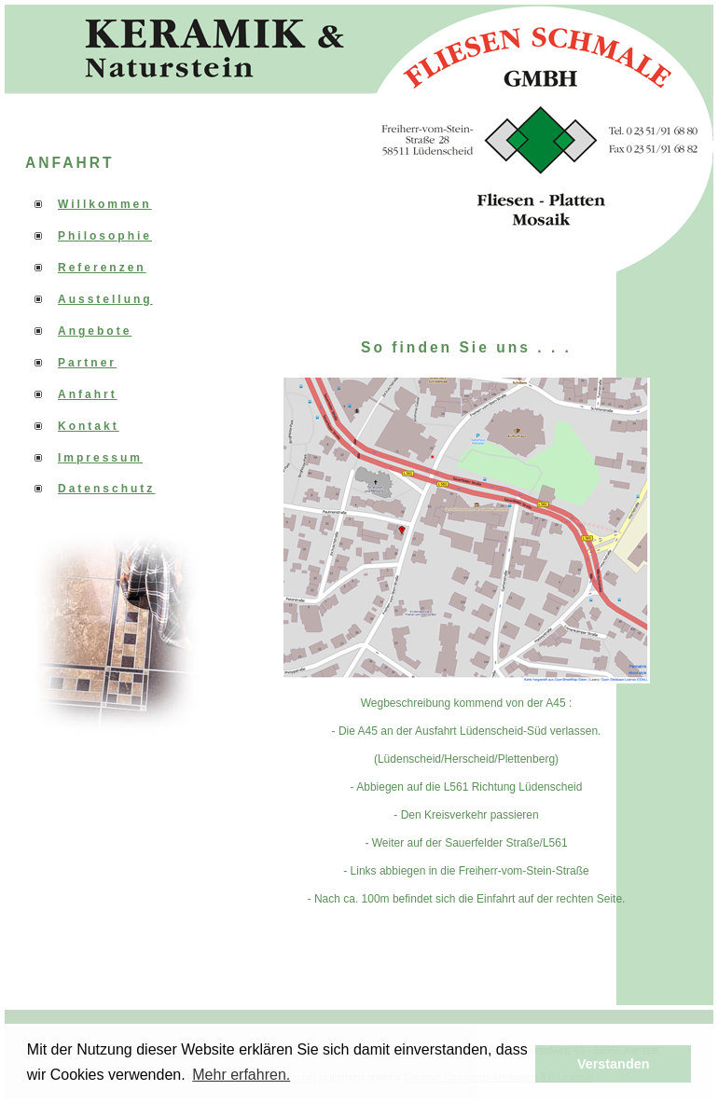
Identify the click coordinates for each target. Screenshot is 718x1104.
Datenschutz (106, 488)
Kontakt (88, 426)
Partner (87, 362)
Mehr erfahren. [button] (241, 1075)
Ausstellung (105, 299)
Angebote (94, 331)
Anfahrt (87, 394)
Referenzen (102, 267)
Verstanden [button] (613, 1063)
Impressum (100, 457)
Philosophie (105, 235)
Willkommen (105, 204)
